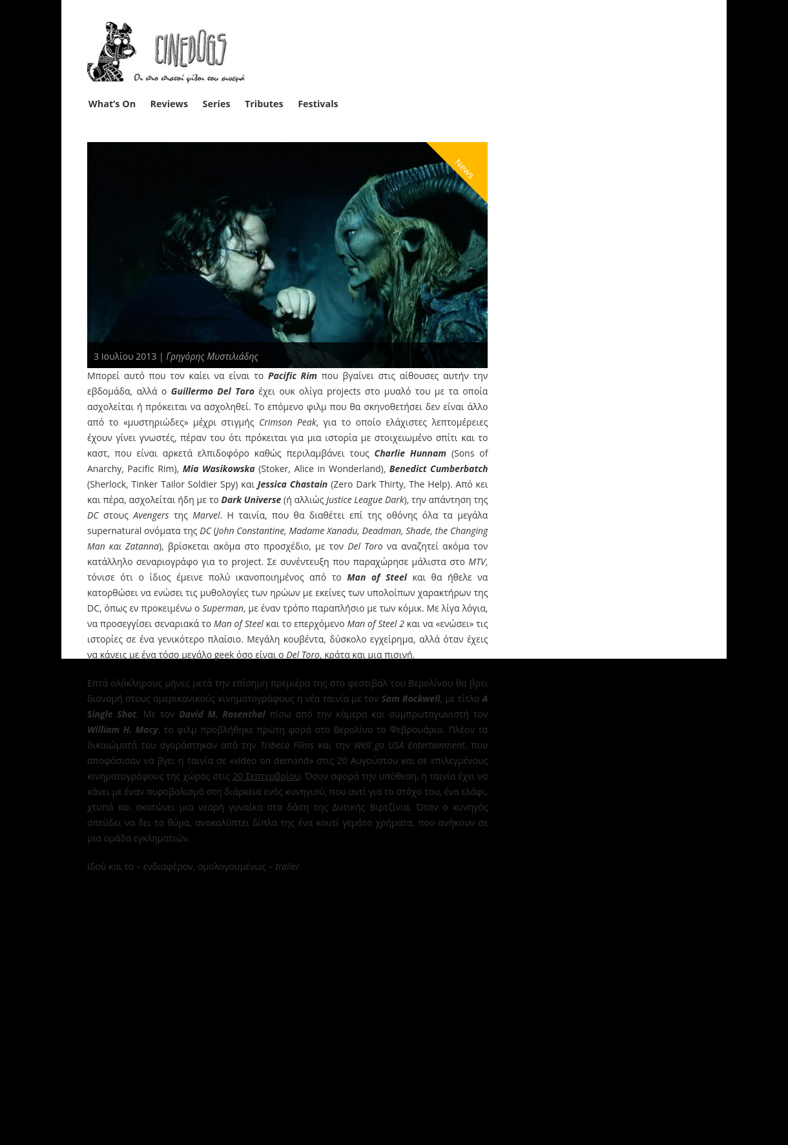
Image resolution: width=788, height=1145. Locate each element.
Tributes (264, 104)
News (465, 168)
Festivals (318, 104)
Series (217, 104)
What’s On (112, 104)
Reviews (169, 104)
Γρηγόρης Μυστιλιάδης (212, 356)
